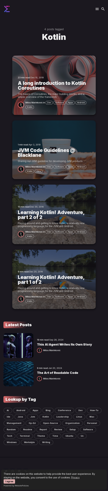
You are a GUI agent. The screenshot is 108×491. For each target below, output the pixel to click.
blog (48, 410)
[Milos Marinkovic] (21, 104)
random (11, 429)
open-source (50, 423)
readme (27, 429)
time (55, 436)
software (59, 102)
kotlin (29, 107)
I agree (9, 481)
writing (46, 442)
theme (41, 436)
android (81, 102)
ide (8, 416)
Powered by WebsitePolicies (16, 485)
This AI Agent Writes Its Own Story (64, 344)
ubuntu (69, 436)
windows (12, 442)
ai (8, 410)
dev (49, 102)
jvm (32, 416)
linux (79, 416)
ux (82, 436)
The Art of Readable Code (57, 373)
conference (64, 410)
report (43, 429)
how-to (94, 410)
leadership (62, 416)
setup (72, 429)
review (58, 429)
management (14, 423)
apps (70, 102)
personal (92, 423)
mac (92, 416)
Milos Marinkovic (34, 102)
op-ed (32, 423)
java (38, 171)
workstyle (29, 442)
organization (72, 423)
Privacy (75, 477)
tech (9, 436)
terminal (25, 436)
